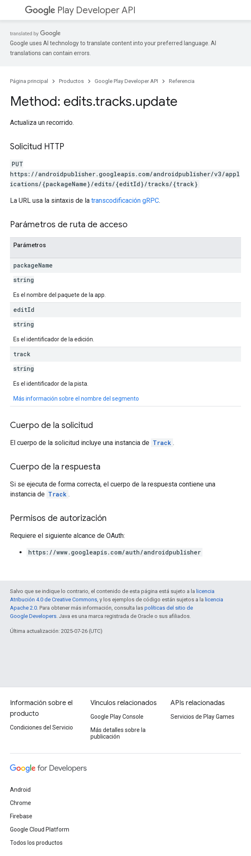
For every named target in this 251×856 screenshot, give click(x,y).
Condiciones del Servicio (41, 727)
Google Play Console (117, 716)
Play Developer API (80, 10)
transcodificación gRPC (125, 200)
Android (20, 789)
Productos (71, 81)
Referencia (182, 81)
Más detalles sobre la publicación (118, 733)
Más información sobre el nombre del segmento (76, 398)
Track (162, 443)
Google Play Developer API (126, 81)
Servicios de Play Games (202, 716)
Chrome (20, 803)
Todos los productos (36, 842)
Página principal (29, 81)
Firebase (21, 816)
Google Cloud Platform (39, 829)
